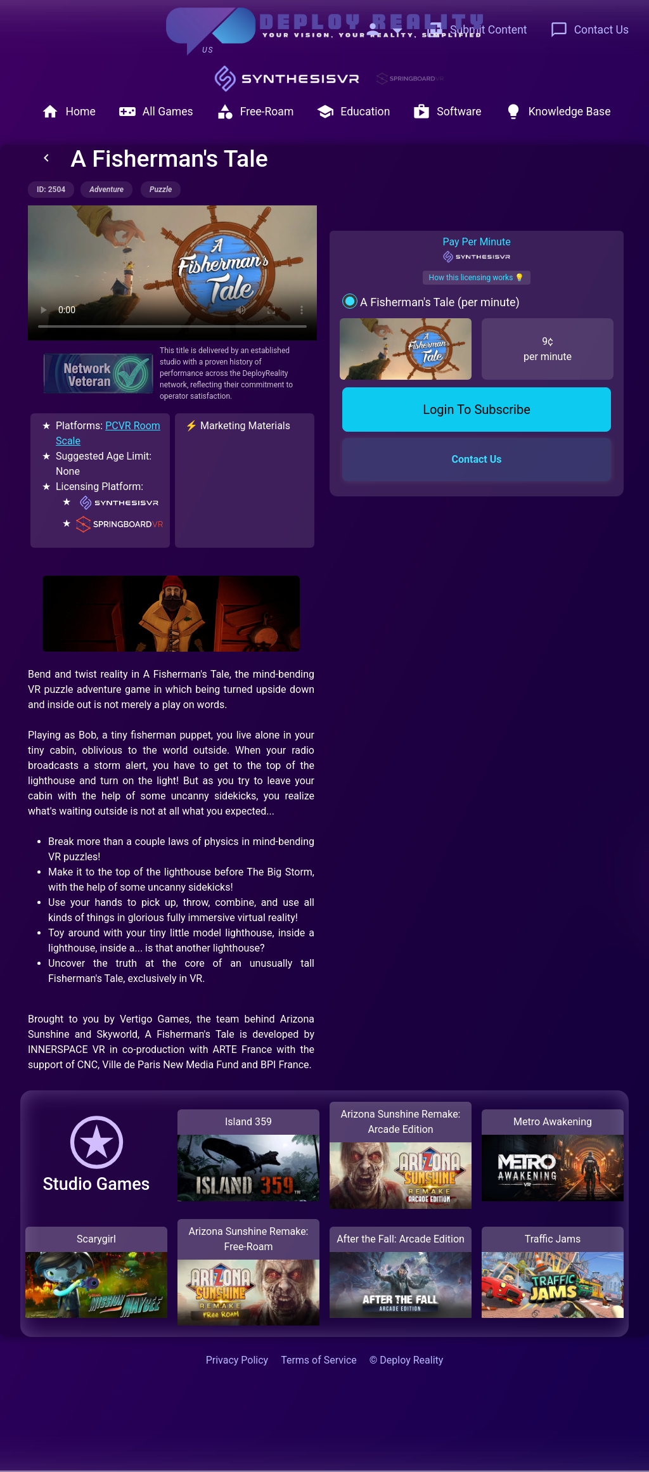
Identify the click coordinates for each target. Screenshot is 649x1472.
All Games (156, 111)
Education (353, 111)
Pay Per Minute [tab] (476, 250)
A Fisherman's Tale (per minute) (440, 302)
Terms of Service (319, 1360)
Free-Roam (255, 111)
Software (447, 111)
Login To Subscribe (476, 409)
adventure (106, 189)
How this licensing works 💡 (477, 277)
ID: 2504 (51, 189)
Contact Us (589, 30)
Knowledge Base (557, 111)
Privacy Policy (237, 1360)
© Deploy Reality (406, 1360)
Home (68, 111)
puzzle (161, 189)
